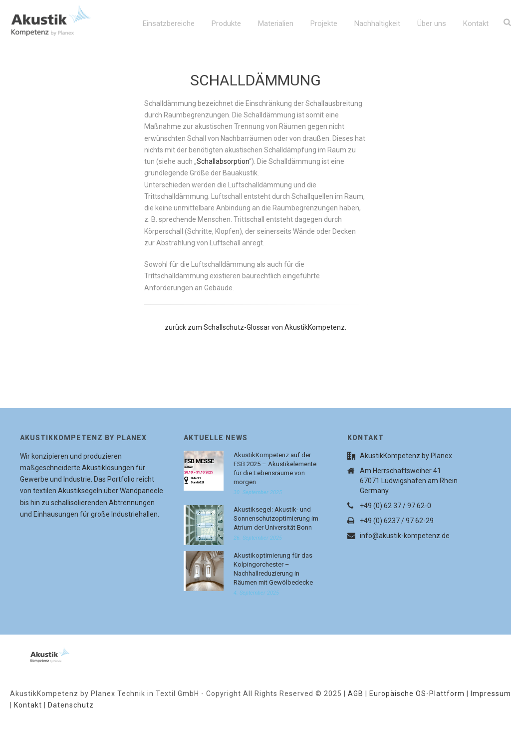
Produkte (226, 23)
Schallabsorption (223, 161)
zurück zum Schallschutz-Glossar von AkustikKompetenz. (255, 327)
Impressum (491, 694)
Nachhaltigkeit (377, 23)
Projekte (323, 23)
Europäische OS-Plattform (417, 694)
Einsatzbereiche (169, 23)
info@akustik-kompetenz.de (405, 536)
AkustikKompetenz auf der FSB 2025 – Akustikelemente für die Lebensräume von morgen (275, 468)
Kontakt (476, 23)
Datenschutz (71, 705)
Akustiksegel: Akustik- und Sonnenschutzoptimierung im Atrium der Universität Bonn (276, 518)
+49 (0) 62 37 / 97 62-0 (395, 506)
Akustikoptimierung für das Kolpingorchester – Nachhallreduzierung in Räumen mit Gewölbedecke (273, 569)
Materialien (275, 23)
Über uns (431, 23)
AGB (355, 694)
